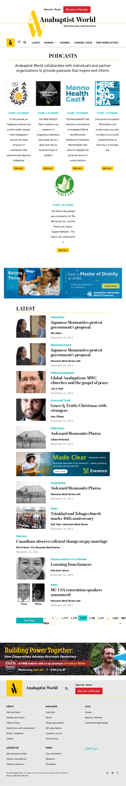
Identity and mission (15, 715)
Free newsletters (54, 752)
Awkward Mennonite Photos (76, 433)
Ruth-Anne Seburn (60, 569)
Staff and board (13, 710)
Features (21, 535)
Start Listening (18, 113)
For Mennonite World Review (45, 546)
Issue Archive (52, 737)
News (54, 507)
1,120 (92, 616)
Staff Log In (92, 747)
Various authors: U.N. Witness (69, 558)
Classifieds (51, 762)
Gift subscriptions (53, 726)
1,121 (101, 616)
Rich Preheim (23, 546)
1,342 (115, 616)
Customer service (54, 731)
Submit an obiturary (15, 762)
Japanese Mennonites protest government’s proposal (77, 325)
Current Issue (83, 42)
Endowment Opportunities (96, 721)
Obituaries (50, 757)
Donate (88, 710)
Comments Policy (54, 771)
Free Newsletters (107, 42)
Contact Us (64, 771)
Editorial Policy (13, 721)
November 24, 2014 (62, 337)
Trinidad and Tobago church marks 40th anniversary (76, 515)
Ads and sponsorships (16, 752)
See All (18, 168)
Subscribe (48, 9)
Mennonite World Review (75, 523)
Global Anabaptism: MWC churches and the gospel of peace (80, 380)
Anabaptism (58, 482)
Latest (36, 42)
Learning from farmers (71, 563)
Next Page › (29, 619)
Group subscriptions (55, 721)
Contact (9, 737)
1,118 (74, 616)
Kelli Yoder (56, 523)
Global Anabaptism (62, 372)
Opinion (50, 42)
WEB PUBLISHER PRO (21, 774)
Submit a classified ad (16, 757)
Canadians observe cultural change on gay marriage (62, 540)
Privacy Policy (42, 771)
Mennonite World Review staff (65, 360)
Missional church (61, 345)
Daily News (57, 317)
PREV (46, 621)
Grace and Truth (61, 400)
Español (65, 42)
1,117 (65, 616)
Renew (57, 9)
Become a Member (77, 10)
